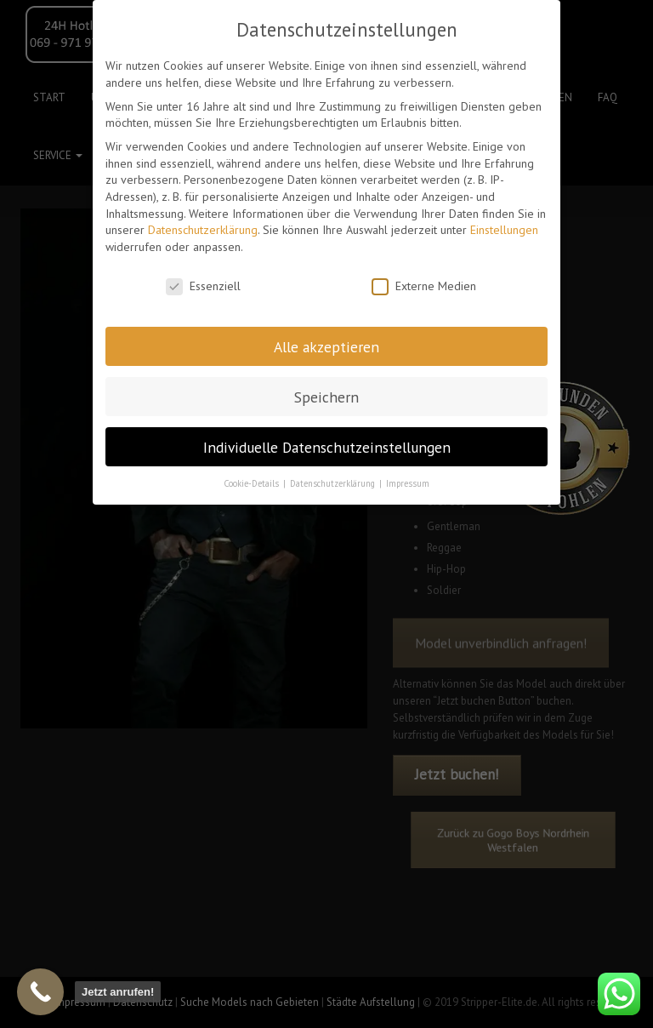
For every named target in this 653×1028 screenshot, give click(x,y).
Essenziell (203, 286)
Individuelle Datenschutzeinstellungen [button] (327, 447)
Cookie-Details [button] (252, 483)
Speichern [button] (326, 397)
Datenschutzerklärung (203, 229)
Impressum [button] (407, 483)
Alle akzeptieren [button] (326, 347)
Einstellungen (504, 229)
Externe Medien (424, 286)
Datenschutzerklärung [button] (334, 483)
